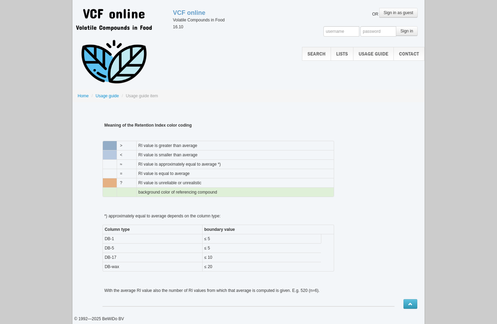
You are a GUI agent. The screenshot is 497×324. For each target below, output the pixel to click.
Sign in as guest (398, 12)
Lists (342, 54)
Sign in (406, 31)
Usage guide (373, 54)
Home (83, 96)
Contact (409, 54)
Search (316, 54)
